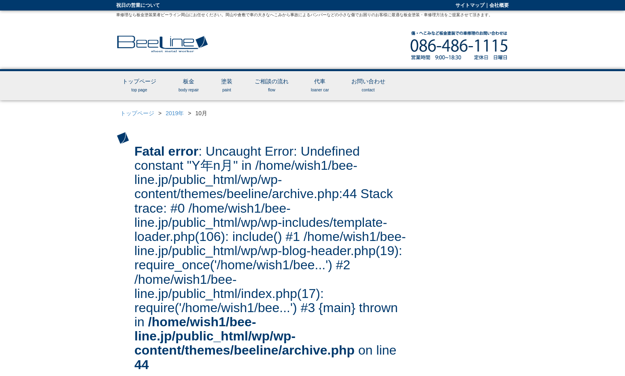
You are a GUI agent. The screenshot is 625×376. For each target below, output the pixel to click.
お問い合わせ (368, 85)
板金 (189, 85)
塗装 (226, 85)
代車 (320, 85)
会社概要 (499, 5)
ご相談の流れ (272, 85)
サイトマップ (470, 5)
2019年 (175, 113)
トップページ (139, 85)
